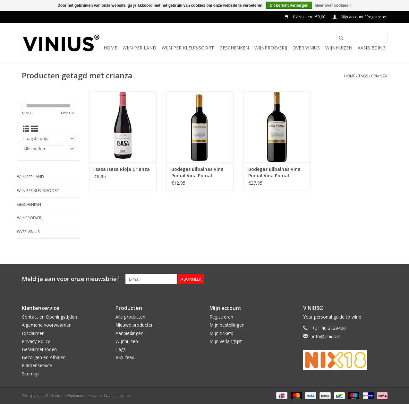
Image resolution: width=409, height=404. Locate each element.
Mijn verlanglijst (225, 341)
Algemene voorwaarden (47, 325)
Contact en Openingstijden (49, 317)
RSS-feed (124, 357)
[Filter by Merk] (48, 148)
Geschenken (234, 48)
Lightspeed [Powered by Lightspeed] (121, 395)
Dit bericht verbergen (289, 5)
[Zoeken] (362, 38)
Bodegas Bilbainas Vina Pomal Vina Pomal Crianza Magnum (274, 172)
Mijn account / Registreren (360, 17)
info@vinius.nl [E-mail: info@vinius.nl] (326, 336)
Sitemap (30, 374)
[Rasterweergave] (26, 128)
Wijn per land (139, 48)
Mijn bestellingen (226, 325)
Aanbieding (372, 48)
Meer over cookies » (333, 5)
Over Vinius (306, 48)
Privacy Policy (36, 341)
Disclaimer (33, 333)
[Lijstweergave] (34, 128)
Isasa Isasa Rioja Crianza (122, 169)
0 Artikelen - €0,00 (305, 17)
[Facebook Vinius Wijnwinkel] (359, 279)
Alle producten (130, 317)
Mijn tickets (221, 333)
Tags (363, 76)
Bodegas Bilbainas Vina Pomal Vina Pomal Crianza (197, 172)
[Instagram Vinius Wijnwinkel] (382, 279)
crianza (379, 76)
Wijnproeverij (270, 48)
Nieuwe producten (134, 325)
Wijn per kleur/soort (188, 48)
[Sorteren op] (48, 138)
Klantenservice (37, 365)
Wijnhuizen (338, 48)
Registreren (221, 317)
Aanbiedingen (129, 333)
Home (110, 48)
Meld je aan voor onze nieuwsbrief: (71, 279)
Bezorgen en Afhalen (43, 357)
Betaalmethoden (39, 349)
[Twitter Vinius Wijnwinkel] (371, 279)
